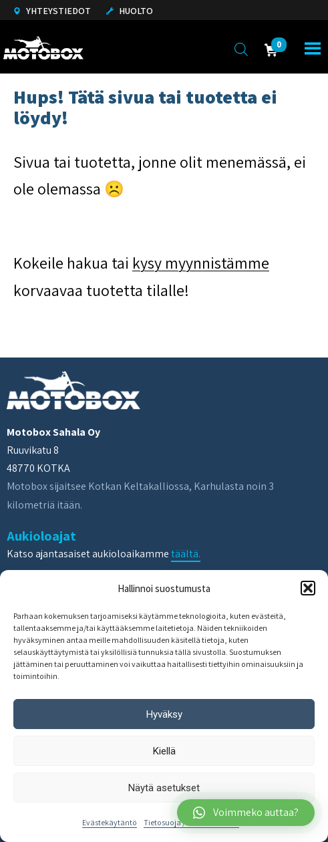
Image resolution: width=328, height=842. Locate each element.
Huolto (129, 11)
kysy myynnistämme (200, 262)
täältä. (185, 554)
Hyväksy (164, 714)
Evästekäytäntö (109, 822)
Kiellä (164, 751)
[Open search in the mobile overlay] (241, 48)
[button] (308, 588)
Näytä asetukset (164, 788)
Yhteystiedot (52, 11)
